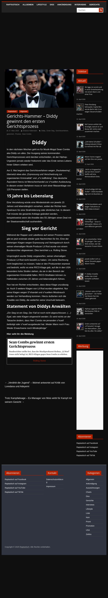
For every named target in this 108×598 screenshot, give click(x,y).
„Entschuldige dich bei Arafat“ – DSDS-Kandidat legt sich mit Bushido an (94, 191)
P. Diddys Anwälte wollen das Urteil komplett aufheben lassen (92, 277)
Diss (52, 5)
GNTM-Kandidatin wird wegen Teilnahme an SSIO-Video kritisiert (93, 206)
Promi (88, 522)
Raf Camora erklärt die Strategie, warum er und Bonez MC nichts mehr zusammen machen (94, 128)
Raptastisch (12, 5)
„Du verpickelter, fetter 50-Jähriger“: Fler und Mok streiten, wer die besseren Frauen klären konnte (89, 244)
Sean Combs (26, 134)
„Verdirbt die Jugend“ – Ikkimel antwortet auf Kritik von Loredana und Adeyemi (35, 384)
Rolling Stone (39, 361)
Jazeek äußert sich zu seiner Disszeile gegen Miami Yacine (93, 261)
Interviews (80, 5)
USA (88, 530)
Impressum (50, 486)
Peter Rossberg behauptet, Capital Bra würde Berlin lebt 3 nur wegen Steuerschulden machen (89, 109)
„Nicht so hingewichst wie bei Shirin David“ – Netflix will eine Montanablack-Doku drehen (88, 174)
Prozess (18, 134)
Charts (88, 492)
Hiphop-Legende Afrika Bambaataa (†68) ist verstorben (93, 311)
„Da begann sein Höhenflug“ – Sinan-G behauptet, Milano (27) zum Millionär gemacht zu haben (89, 224)
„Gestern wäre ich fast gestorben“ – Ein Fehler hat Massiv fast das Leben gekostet (93, 295)
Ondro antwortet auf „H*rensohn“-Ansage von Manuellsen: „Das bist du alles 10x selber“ (93, 327)
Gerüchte (94, 5)
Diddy (43, 131)
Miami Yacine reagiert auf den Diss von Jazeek (93, 158)
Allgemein (28, 5)
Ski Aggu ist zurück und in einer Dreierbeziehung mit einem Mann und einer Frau (94, 90)
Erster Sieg (50, 131)
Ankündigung (64, 5)
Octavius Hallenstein (30, 131)
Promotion (90, 526)
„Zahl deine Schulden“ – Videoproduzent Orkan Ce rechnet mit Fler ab (93, 144)
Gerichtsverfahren (62, 131)
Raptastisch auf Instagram (87, 447)
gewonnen (10, 134)
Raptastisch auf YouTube (86, 451)
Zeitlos (88, 534)
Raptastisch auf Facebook (87, 443)
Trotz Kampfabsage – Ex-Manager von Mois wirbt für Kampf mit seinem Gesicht (38, 400)
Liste (88, 513)
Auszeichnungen (93, 488)
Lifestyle (42, 5)
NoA (87, 517)
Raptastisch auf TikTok (85, 455)
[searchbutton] (101, 10)
